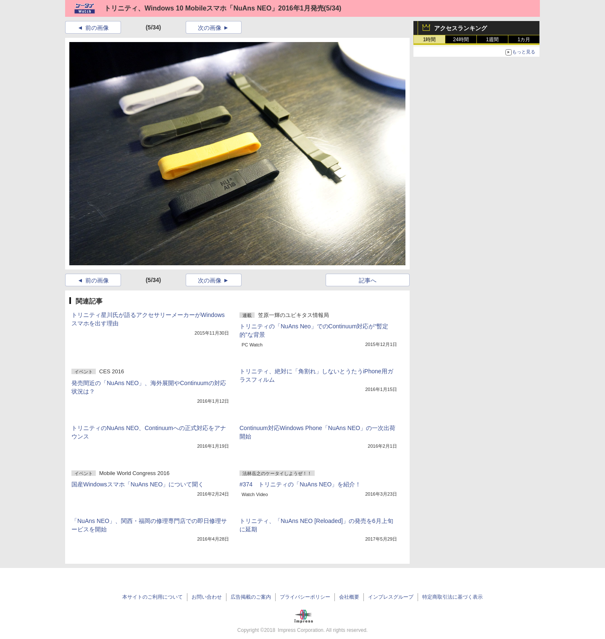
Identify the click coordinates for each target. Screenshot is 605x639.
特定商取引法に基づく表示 (452, 597)
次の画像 (209, 27)
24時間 (460, 39)
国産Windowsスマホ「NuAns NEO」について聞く (137, 484)
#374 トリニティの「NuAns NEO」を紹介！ (300, 484)
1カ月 (524, 39)
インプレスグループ (390, 597)
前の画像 (97, 27)
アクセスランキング (460, 28)
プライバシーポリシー (305, 597)
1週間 (492, 39)
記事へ (367, 280)
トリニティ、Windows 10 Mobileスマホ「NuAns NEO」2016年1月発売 (214, 8)
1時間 (429, 39)
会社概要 (349, 597)
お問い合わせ (207, 597)
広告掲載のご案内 (251, 597)
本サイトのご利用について (152, 597)
